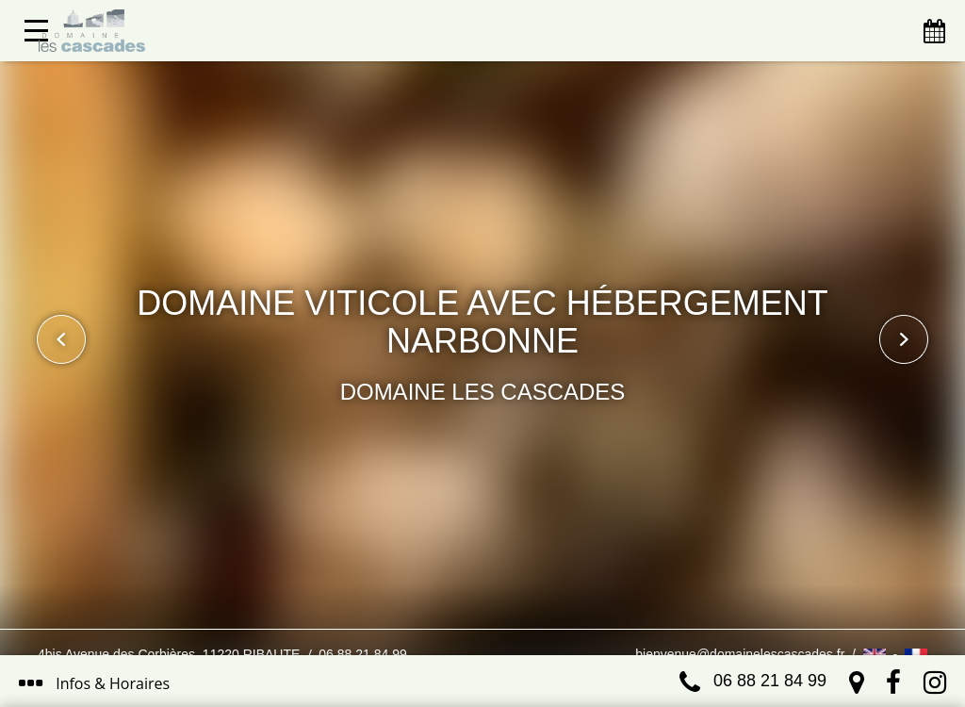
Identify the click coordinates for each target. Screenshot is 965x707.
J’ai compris (432, 610)
